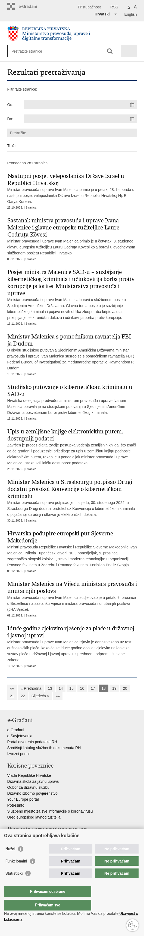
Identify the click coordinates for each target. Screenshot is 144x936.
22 (23, 696)
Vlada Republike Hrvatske (29, 775)
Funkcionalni (16, 872)
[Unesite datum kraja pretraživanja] (80, 118)
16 (82, 688)
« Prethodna (31, 688)
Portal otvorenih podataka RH (32, 742)
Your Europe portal (23, 799)
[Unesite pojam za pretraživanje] (31, 51)
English (130, 14)
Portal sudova (19, 839)
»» (58, 696)
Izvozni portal (18, 754)
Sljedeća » (40, 696)
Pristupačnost (89, 7)
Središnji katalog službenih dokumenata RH (44, 748)
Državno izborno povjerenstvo (32, 793)
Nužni (10, 860)
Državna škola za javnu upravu (33, 781)
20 (125, 688)
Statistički (14, 884)
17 (93, 688)
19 (114, 688)
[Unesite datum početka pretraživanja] (80, 104)
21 (12, 696)
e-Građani (15, 730)
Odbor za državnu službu (28, 787)
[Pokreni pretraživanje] (110, 51)
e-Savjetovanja (20, 736)
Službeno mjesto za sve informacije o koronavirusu (50, 811)
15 (71, 688)
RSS (114, 7)
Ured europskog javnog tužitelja (34, 817)
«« (12, 688)
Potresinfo (15, 805)
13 (50, 688)
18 (104, 688)
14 (61, 688)
